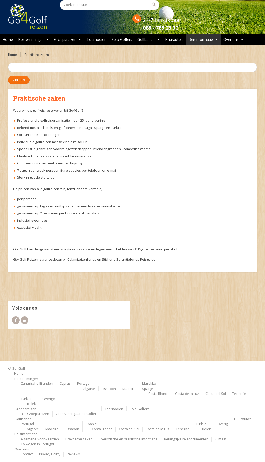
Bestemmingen (33, 39)
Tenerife (239, 393)
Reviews (73, 454)
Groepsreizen (68, 39)
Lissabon (109, 388)
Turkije (26, 398)
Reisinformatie (203, 39)
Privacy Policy (49, 454)
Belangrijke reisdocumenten (186, 439)
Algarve (89, 388)
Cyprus (65, 383)
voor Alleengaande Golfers (77, 413)
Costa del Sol (215, 393)
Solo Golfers (122, 39)
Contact (27, 454)
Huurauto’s (243, 419)
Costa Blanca (158, 393)
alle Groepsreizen (35, 413)
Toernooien (96, 39)
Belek (31, 403)
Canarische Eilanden (37, 383)
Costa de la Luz (187, 393)
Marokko (149, 383)
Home (8, 39)
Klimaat (220, 439)
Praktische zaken (79, 439)
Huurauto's (174, 39)
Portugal (83, 383)
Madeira (129, 388)
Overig (222, 423)
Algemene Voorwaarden (40, 439)
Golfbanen (148, 39)
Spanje (147, 388)
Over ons (233, 39)
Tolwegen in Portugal (37, 444)
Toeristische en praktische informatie (128, 439)
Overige (48, 398)
